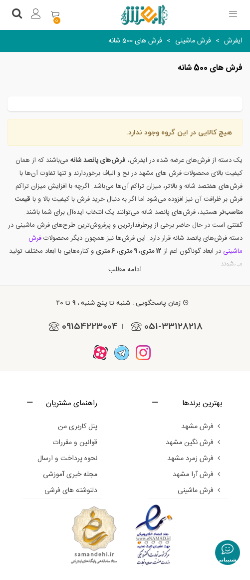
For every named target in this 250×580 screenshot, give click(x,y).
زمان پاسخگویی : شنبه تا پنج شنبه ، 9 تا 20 (122, 302)
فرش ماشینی (200, 491)
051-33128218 (165, 326)
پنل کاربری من (77, 427)
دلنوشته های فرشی (70, 491)
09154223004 (81, 326)
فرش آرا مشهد (198, 475)
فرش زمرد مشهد (195, 459)
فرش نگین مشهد (194, 443)
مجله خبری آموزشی (70, 475)
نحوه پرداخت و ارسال (67, 459)
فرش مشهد (202, 427)
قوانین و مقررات (74, 443)
